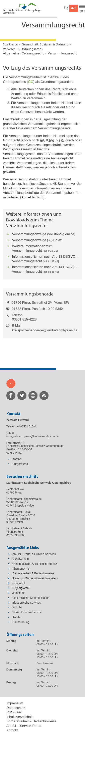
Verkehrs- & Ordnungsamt (22, 49)
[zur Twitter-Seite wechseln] (21, 395)
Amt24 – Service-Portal (23, 726)
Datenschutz (15, 708)
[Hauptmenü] (82, 8)
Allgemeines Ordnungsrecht (23, 53)
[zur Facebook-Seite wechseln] (10, 395)
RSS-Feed (14, 712)
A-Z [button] (73, 8)
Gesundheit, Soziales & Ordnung (45, 44)
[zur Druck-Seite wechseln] (32, 395)
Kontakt (12, 730)
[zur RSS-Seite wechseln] (44, 395)
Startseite (10, 44)
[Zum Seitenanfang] (10, 383)
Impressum (14, 703)
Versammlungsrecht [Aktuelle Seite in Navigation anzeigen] (62, 53)
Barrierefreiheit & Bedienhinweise (31, 721)
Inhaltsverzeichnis (19, 717)
